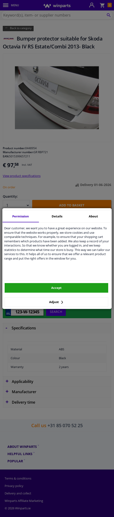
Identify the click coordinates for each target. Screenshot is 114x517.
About (93, 216)
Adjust (56, 302)
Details (57, 216)
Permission (20, 216)
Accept (56, 288)
